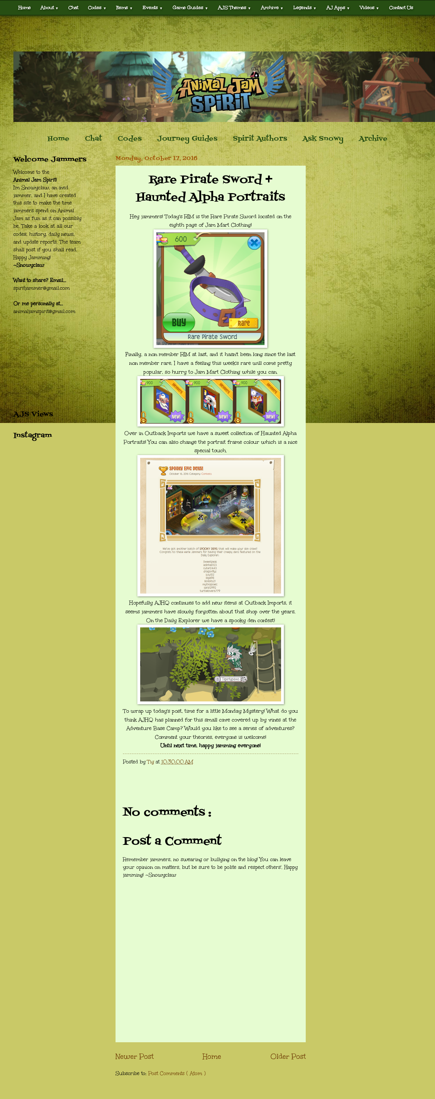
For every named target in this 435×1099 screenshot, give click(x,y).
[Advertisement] (217, 33)
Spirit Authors (260, 139)
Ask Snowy (323, 139)
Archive (272, 7)
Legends (305, 7)
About (50, 7)
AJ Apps (338, 7)
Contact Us (401, 7)
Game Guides (190, 7)
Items (124, 7)
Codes (97, 7)
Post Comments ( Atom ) (177, 1073)
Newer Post (135, 1056)
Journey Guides (187, 139)
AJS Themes (234, 7)
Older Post (288, 1056)
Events (153, 7)
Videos (369, 7)
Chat (73, 7)
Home (24, 7)
